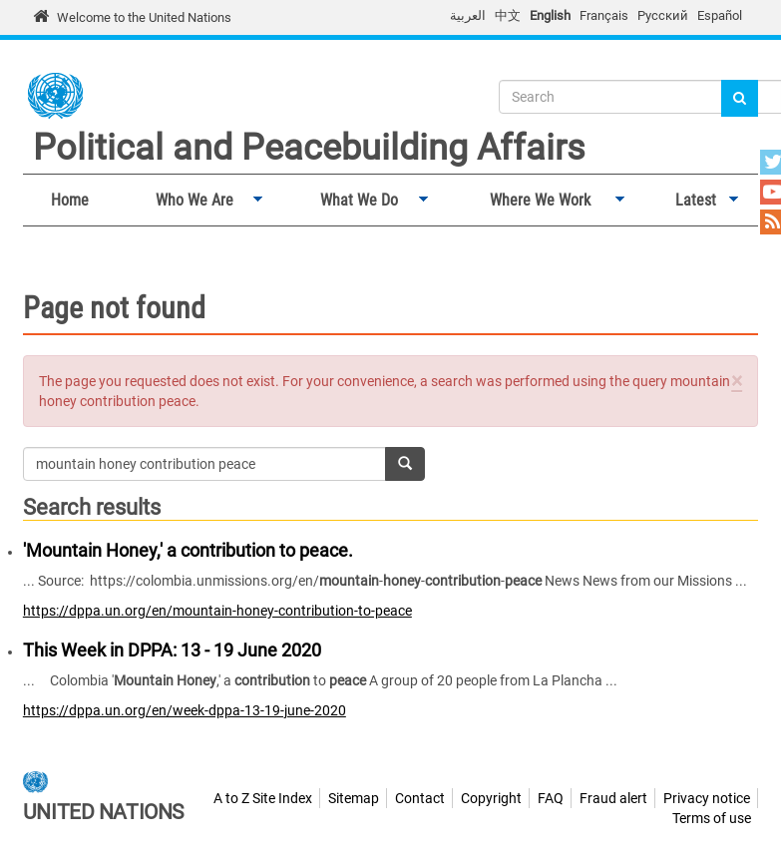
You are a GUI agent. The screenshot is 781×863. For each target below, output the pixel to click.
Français (604, 15)
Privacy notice (706, 798)
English (550, 15)
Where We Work (536, 201)
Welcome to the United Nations (144, 17)
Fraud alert (613, 798)
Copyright (491, 798)
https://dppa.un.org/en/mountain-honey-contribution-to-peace (217, 611)
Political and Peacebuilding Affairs (309, 148)
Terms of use (711, 818)
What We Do (355, 201)
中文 (508, 15)
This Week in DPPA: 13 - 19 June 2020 (172, 650)
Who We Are (189, 201)
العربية (468, 15)
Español (719, 15)
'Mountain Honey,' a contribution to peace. (188, 550)
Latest (691, 201)
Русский (662, 15)
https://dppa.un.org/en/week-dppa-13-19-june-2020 (184, 710)
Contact (420, 798)
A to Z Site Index (262, 798)
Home (70, 200)
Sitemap (353, 798)
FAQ (551, 798)
